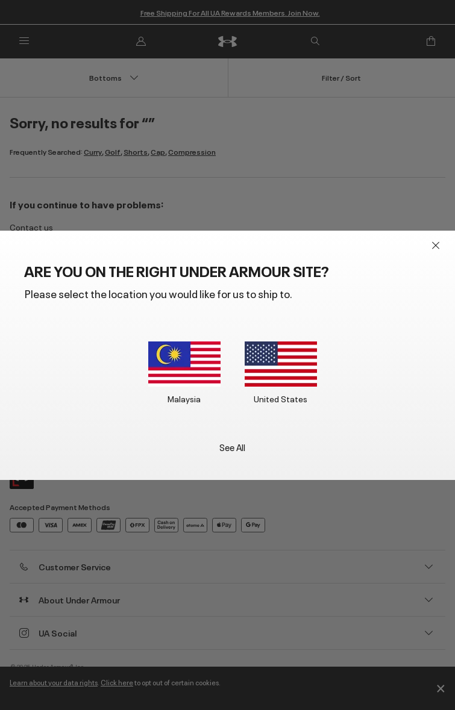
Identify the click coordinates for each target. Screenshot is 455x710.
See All (232, 446)
